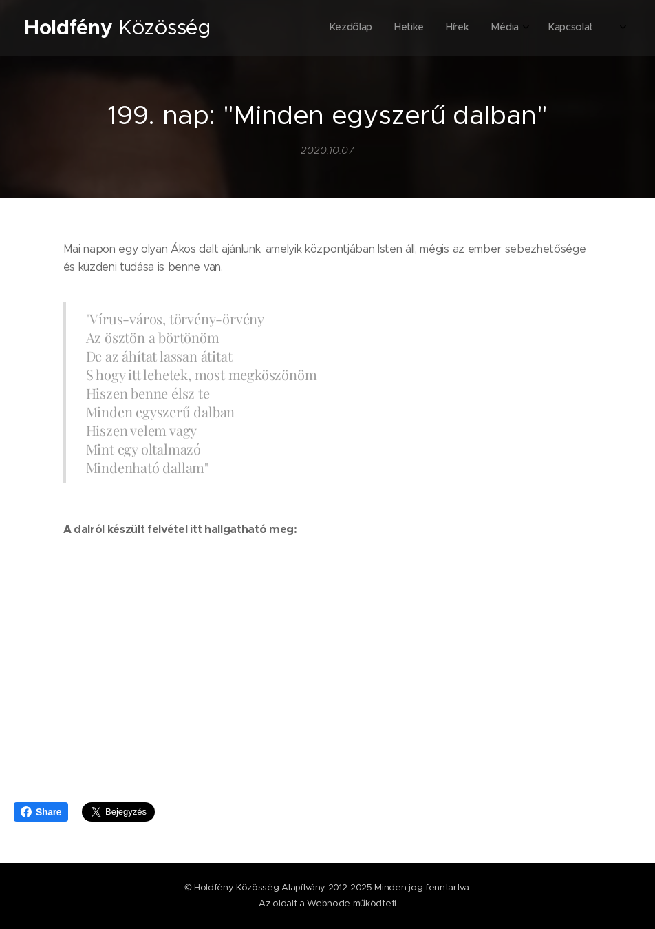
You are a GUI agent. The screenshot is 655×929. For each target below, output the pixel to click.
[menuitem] (495, 28)
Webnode (328, 903)
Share (41, 811)
